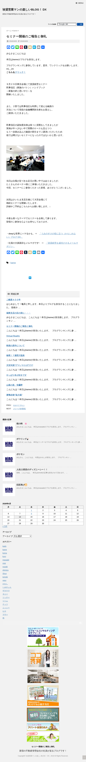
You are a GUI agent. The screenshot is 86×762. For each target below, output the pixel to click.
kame (13, 263)
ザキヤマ (6, 591)
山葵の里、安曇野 (14, 385)
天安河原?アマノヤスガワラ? (19, 365)
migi (4, 563)
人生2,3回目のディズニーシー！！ (32, 469)
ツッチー (6, 597)
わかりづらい (19, 405)
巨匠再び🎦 (21, 485)
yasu (4, 580)
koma (5, 553)
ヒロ (4, 611)
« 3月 (5, 526)
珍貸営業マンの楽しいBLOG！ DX (24, 9)
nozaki (5, 567)
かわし (5, 584)
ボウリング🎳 (22, 439)
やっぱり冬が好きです (16, 375)
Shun (5, 574)
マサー (5, 615)
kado (4, 546)
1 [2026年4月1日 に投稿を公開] (31, 510)
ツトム (5, 601)
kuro (4, 556)
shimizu (5, 570)
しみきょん (7, 587)
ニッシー (6, 608)
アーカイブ (8, 536)
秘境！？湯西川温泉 (15, 355)
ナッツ (5, 604)
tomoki (5, 577)
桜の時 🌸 (21, 424)
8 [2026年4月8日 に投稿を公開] (31, 514)
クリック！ (20, 72)
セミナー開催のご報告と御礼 (19, 326)
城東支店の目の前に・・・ (18, 313)
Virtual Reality (13, 336)
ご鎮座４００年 (13, 300)
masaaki (6, 560)
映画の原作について (15, 346)
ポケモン (20, 454)
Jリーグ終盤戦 (19, 409)
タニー (5, 594)
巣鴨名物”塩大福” (14, 395)
